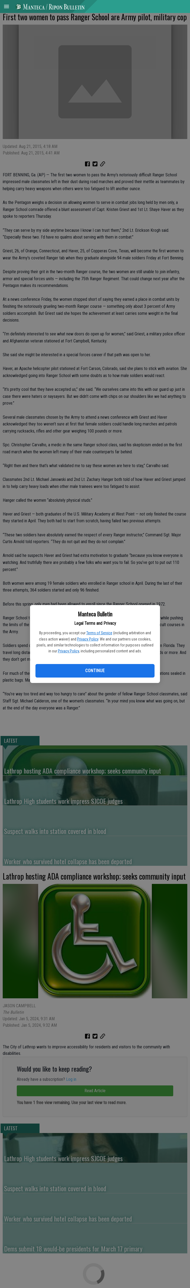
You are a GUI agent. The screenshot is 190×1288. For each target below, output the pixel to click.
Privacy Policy (87, 639)
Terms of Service (99, 633)
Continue (94, 670)
